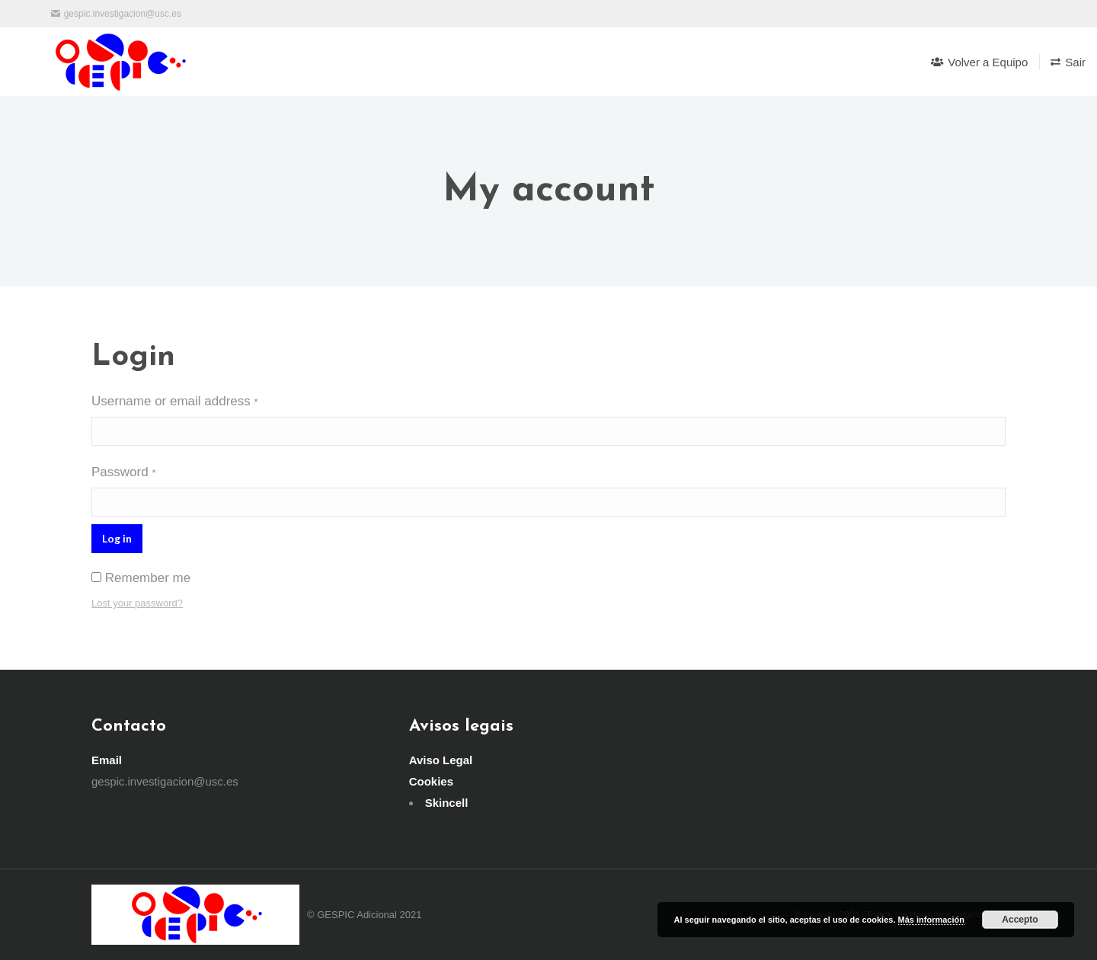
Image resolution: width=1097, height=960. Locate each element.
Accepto (1020, 919)
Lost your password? (137, 603)
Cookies (431, 781)
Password (123, 472)
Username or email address (174, 401)
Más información (931, 919)
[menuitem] (979, 61)
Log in (117, 538)
